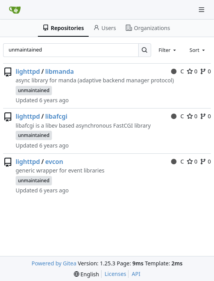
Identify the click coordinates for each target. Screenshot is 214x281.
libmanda (59, 71)
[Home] (15, 10)
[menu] (86, 274)
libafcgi (56, 116)
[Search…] (144, 50)
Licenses (116, 273)
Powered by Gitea (54, 263)
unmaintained (34, 90)
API (136, 273)
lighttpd (28, 71)
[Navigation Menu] (202, 9)
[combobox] (168, 50)
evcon (54, 161)
